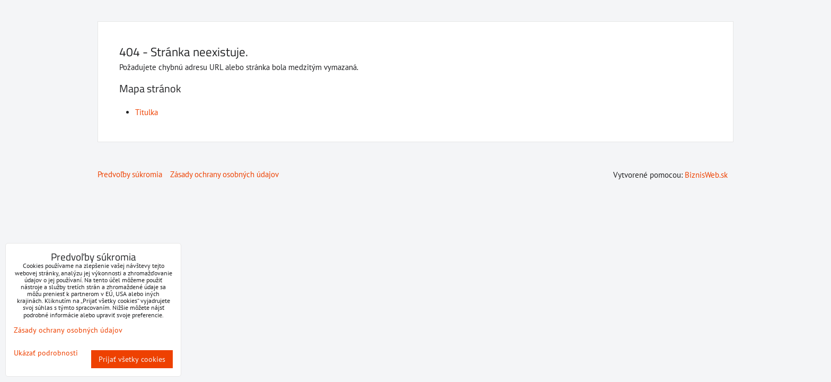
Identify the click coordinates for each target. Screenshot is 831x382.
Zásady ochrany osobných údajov (224, 174)
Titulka (146, 112)
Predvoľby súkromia (130, 174)
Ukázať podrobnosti (46, 353)
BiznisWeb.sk (706, 175)
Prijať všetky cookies (132, 359)
